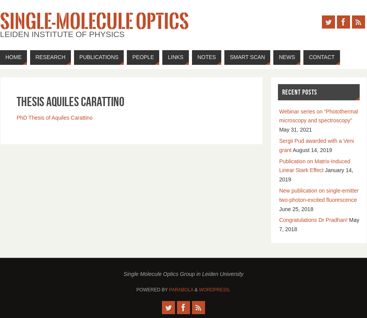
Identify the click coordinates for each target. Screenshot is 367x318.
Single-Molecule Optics (94, 21)
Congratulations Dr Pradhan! (313, 220)
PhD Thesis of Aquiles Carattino (55, 118)
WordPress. (215, 290)
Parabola (181, 290)
